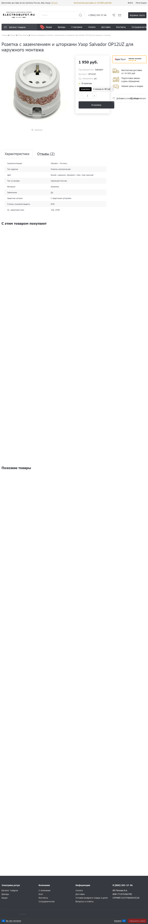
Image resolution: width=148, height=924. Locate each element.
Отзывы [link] (45, 154)
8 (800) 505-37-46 (123, 885)
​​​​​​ (130, 62)
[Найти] (80, 15)
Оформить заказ (137, 921)
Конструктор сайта (10, 914)
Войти (130, 3)
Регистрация (141, 3)
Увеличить (38, 130)
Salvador (99, 69)
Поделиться (140, 98)
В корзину (96, 105)
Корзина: (137, 15)
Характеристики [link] (17, 154)
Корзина (117, 921)
